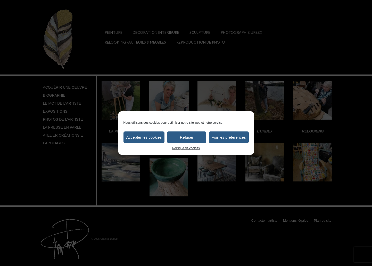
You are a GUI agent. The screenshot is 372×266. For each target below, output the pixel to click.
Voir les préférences (229, 137)
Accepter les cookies (144, 137)
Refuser (187, 137)
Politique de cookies (186, 148)
